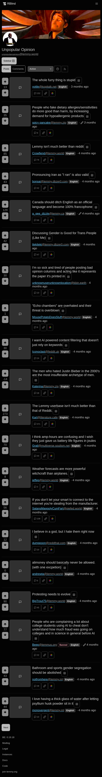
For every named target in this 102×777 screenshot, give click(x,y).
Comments (18, 69)
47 (36, 254)
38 (36, 686)
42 (36, 188)
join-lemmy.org (9, 771)
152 (37, 93)
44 (36, 456)
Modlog (6, 743)
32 (36, 655)
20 (36, 549)
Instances (7, 754)
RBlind (9, 3)
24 (36, 358)
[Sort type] (41, 69)
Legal (5, 748)
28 (36, 393)
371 (37, 424)
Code (5, 766)
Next (5, 727)
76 (36, 160)
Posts (6, 69)
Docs (5, 760)
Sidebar (9, 60)
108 (37, 519)
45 (36, 607)
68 (36, 220)
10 (36, 293)
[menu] (97, 4)
